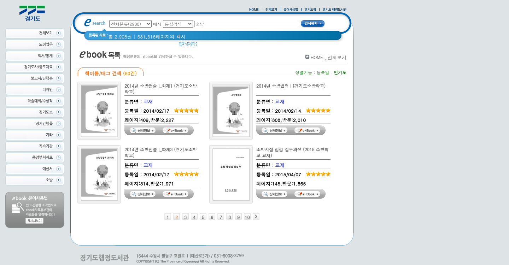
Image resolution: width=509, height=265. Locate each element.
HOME (317, 57)
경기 (245, 45)
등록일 (322, 72)
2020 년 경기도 (217, 45)
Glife (260, 45)
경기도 (277, 45)
